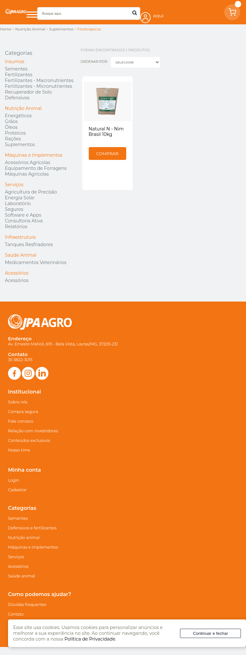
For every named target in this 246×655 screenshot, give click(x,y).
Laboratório (17, 203)
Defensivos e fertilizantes (32, 528)
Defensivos (17, 98)
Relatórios (16, 226)
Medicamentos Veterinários (35, 262)
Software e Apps (23, 215)
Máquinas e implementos (33, 547)
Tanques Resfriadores (29, 244)
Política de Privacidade (89, 639)
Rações (13, 139)
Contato (16, 614)
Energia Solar (20, 198)
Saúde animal (21, 576)
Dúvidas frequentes (27, 604)
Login (13, 480)
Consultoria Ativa (24, 221)
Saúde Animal (20, 255)
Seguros (14, 209)
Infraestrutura (20, 237)
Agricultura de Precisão (31, 192)
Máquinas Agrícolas (27, 174)
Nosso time (19, 450)
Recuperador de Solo (28, 92)
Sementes (16, 69)
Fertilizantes (18, 75)
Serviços (14, 184)
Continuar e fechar (210, 633)
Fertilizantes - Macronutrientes (39, 80)
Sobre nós (18, 402)
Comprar (107, 153)
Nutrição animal (24, 537)
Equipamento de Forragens (35, 168)
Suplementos (20, 144)
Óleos (11, 127)
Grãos (11, 121)
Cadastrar (17, 489)
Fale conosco (21, 421)
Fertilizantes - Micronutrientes (38, 86)
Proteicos (15, 133)
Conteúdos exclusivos (29, 440)
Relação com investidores (33, 430)
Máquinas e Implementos (33, 155)
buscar (134, 12)
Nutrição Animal (23, 108)
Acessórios (17, 273)
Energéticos (18, 116)
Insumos (14, 61)
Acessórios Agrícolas (27, 162)
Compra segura (23, 411)
